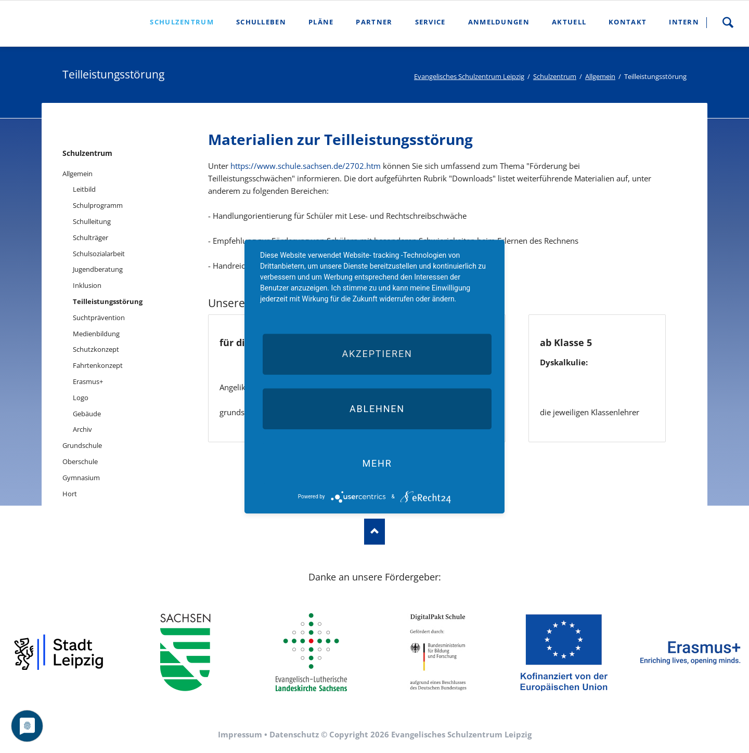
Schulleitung (92, 221)
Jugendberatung (98, 269)
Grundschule (82, 445)
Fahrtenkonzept (98, 365)
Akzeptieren (377, 354)
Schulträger (90, 237)
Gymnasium (81, 477)
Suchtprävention (99, 317)
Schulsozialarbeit (99, 253)
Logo (80, 397)
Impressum (240, 734)
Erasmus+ (88, 381)
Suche (727, 22)
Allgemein (600, 76)
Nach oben (374, 532)
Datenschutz (294, 734)
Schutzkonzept (96, 349)
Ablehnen (377, 408)
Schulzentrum (554, 76)
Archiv (82, 429)
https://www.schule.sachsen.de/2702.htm (305, 166)
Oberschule (80, 461)
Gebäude (87, 413)
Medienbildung (96, 333)
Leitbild (84, 189)
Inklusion (87, 285)
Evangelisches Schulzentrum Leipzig (469, 76)
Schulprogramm (98, 205)
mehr (377, 463)
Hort (69, 493)
